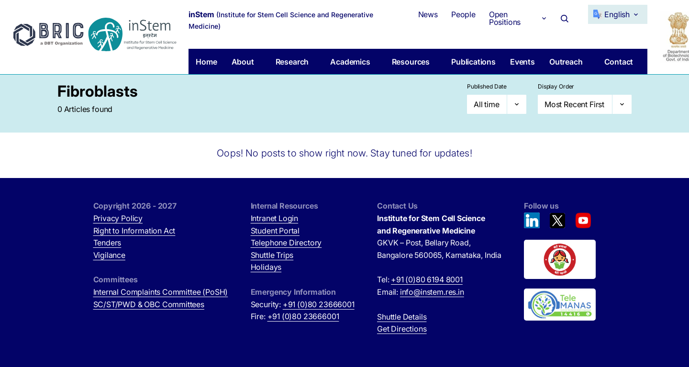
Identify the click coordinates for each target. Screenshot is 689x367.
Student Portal (275, 230)
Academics (350, 62)
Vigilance (109, 255)
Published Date (487, 86)
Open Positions (505, 18)
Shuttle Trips (272, 255)
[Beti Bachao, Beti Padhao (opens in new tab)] (560, 259)
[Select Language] (617, 14)
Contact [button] (618, 62)
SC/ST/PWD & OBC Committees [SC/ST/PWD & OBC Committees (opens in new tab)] (148, 304)
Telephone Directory (286, 242)
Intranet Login (275, 218)
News (428, 14)
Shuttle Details (401, 317)
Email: (420, 292)
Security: (303, 304)
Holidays (266, 267)
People (463, 14)
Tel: (420, 279)
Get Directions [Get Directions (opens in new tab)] (402, 329)
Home (206, 62)
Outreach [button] (566, 62)
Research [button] (292, 62)
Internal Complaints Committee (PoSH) (160, 292)
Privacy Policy (118, 218)
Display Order (556, 86)
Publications (473, 62)
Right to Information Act (134, 230)
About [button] (243, 62)
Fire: (295, 316)
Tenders (107, 242)
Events (522, 62)
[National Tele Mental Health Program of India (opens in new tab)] (560, 305)
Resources (411, 62)
